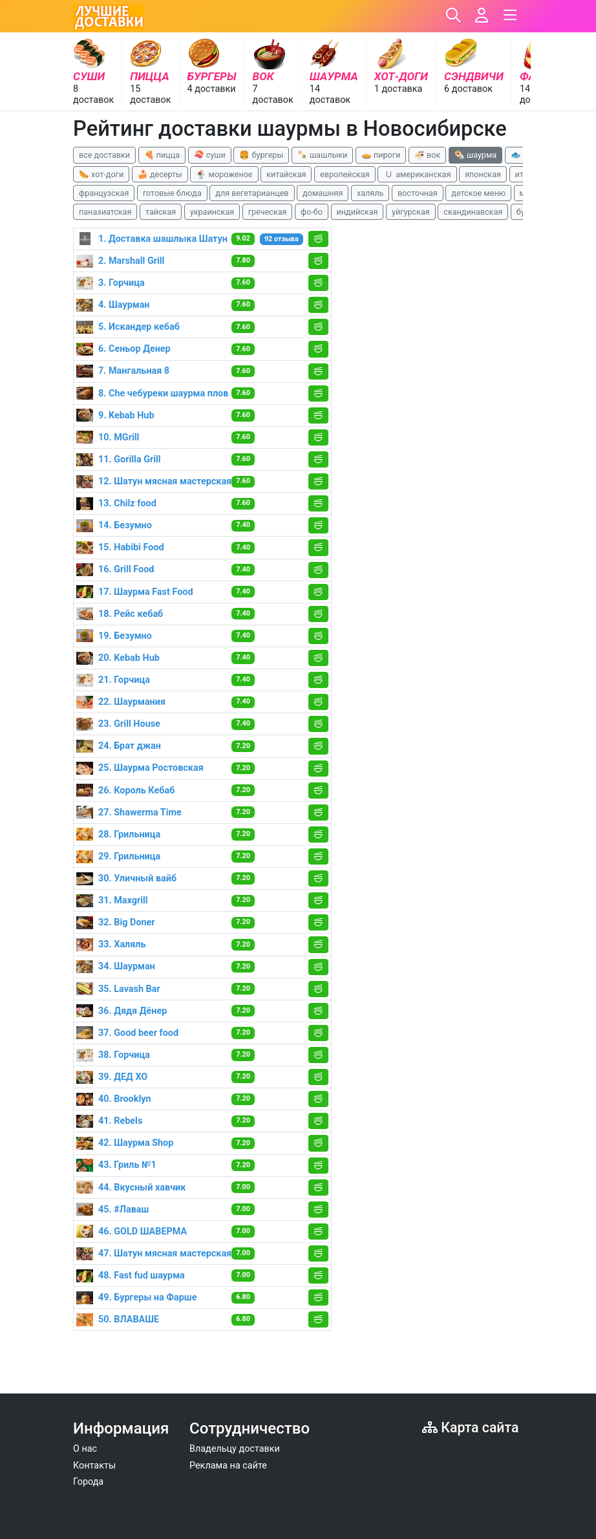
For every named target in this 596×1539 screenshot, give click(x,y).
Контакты (94, 1465)
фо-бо (312, 212)
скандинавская (472, 212)
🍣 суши (210, 155)
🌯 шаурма (475, 155)
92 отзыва (281, 239)
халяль (370, 193)
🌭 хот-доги (101, 174)
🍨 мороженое (224, 174)
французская (104, 193)
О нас (85, 1448)
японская (483, 174)
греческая (267, 212)
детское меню (478, 193)
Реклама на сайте (228, 1465)
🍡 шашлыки (322, 155)
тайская (160, 212)
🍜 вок (427, 155)
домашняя (323, 193)
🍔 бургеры (261, 155)
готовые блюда (172, 193)
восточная (418, 193)
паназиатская (105, 212)
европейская (345, 174)
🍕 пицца (162, 155)
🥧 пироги (380, 155)
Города (88, 1481)
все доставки (104, 155)
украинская (212, 212)
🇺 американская (417, 174)
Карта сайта (470, 1427)
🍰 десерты (160, 174)
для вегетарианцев (251, 193)
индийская (357, 212)
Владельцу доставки (234, 1448)
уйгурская (411, 212)
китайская (286, 174)
